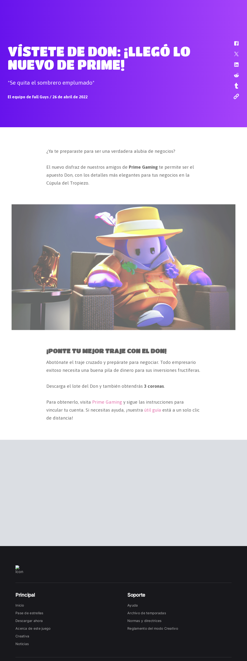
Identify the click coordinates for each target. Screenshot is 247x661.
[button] (233, 45)
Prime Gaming (107, 400)
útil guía (152, 408)
